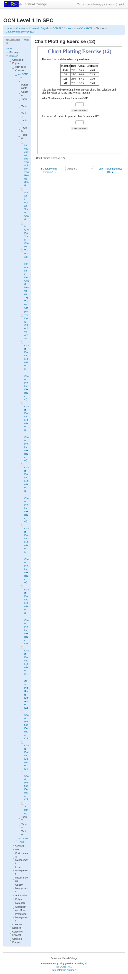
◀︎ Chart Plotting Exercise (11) (48, 170)
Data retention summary (64, 970)
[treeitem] (17, 48)
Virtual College (36, 4)
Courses (13, 56)
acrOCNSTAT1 (64, 966)
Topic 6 (100, 28)
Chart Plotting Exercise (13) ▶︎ (110, 170)
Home (9, 48)
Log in (120, 4)
